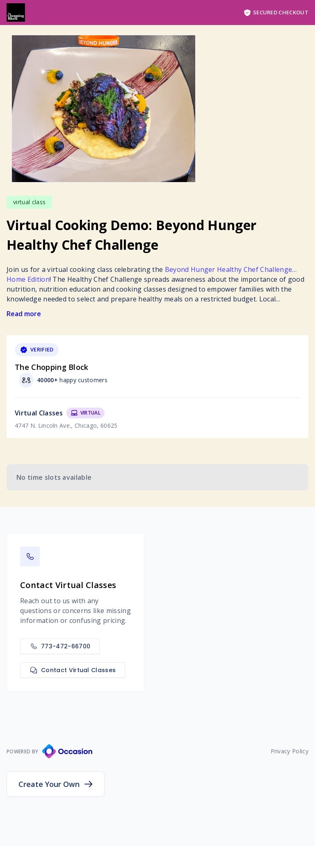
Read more (24, 313)
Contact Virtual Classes (73, 670)
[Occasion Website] (67, 751)
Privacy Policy (289, 751)
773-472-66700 (60, 646)
